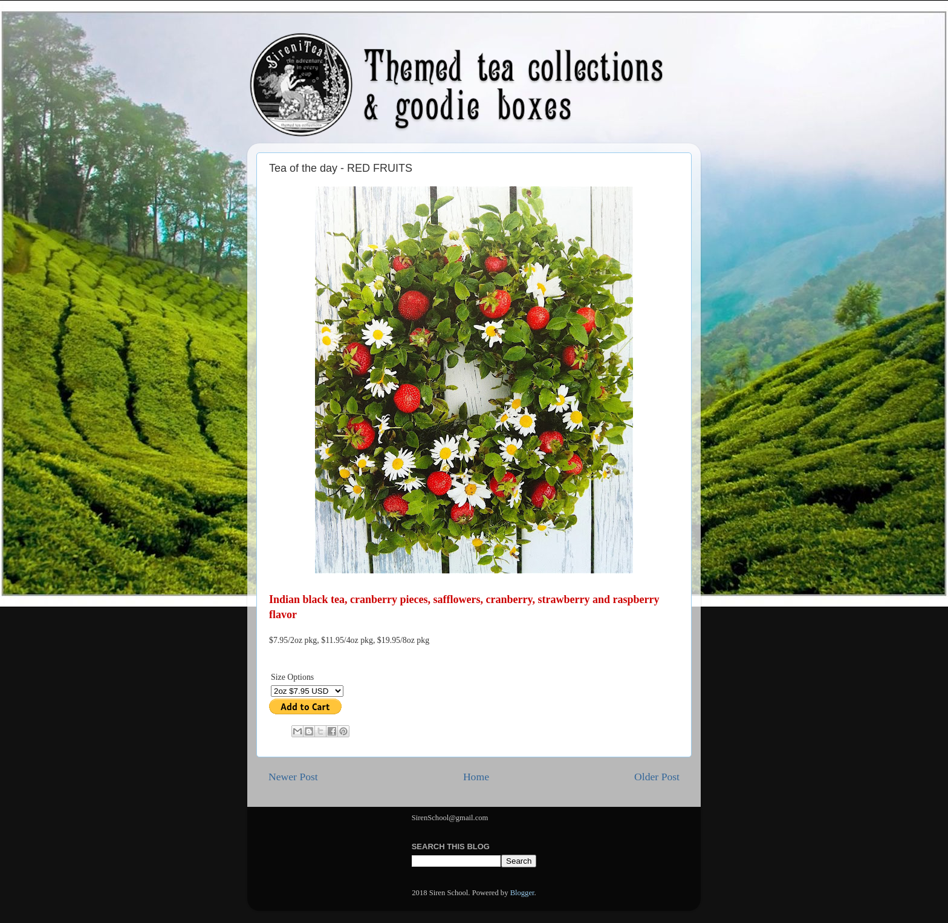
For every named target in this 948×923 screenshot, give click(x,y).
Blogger (522, 893)
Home (476, 777)
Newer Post (293, 777)
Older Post (657, 777)
